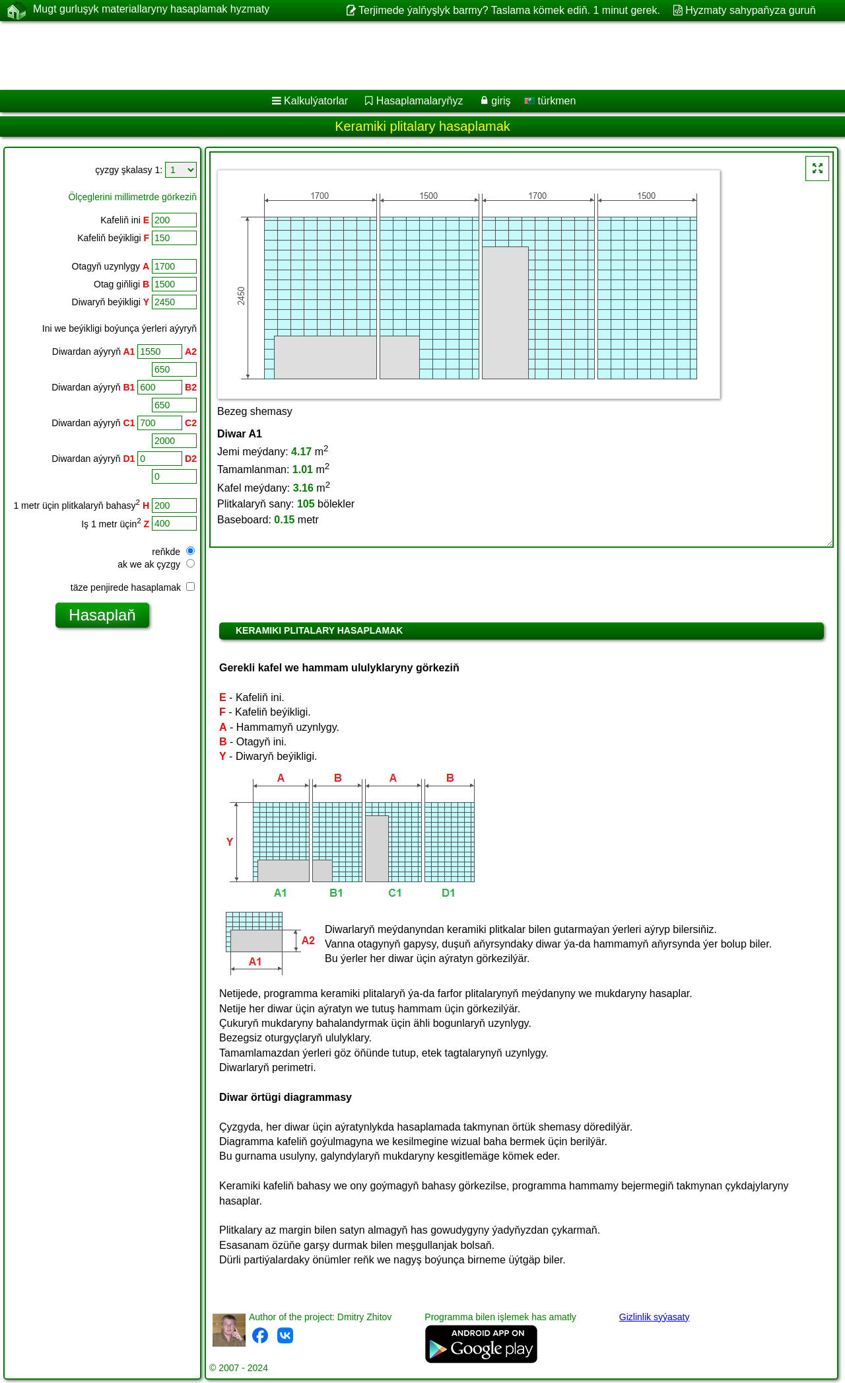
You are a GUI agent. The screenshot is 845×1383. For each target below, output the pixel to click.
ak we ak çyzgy (156, 564)
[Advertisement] (401, 55)
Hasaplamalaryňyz (419, 100)
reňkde (173, 551)
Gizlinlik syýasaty (654, 1317)
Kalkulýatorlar (316, 100)
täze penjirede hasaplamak (133, 587)
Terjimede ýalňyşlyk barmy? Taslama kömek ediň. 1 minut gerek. (509, 10)
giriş (500, 100)
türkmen (550, 100)
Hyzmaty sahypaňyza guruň (750, 10)
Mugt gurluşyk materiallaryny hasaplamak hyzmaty (151, 10)
